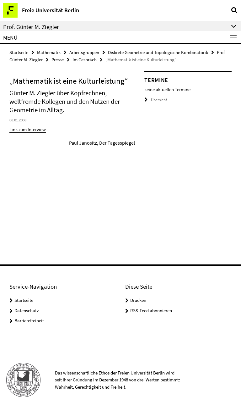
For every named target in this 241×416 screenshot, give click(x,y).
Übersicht (155, 100)
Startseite (18, 52)
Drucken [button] (138, 300)
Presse (57, 60)
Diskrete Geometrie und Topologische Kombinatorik (158, 52)
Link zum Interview (27, 129)
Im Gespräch (84, 60)
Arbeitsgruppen (84, 52)
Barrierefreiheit (29, 321)
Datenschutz (26, 310)
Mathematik (49, 52)
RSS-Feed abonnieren (151, 310)
